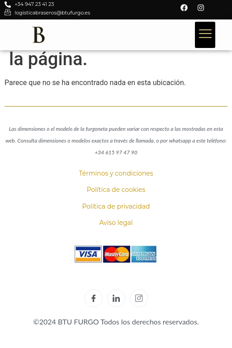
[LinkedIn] (116, 298)
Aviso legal (116, 223)
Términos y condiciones (116, 173)
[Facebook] (94, 298)
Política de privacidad (116, 206)
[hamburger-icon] (205, 35)
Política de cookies (116, 190)
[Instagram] (139, 298)
